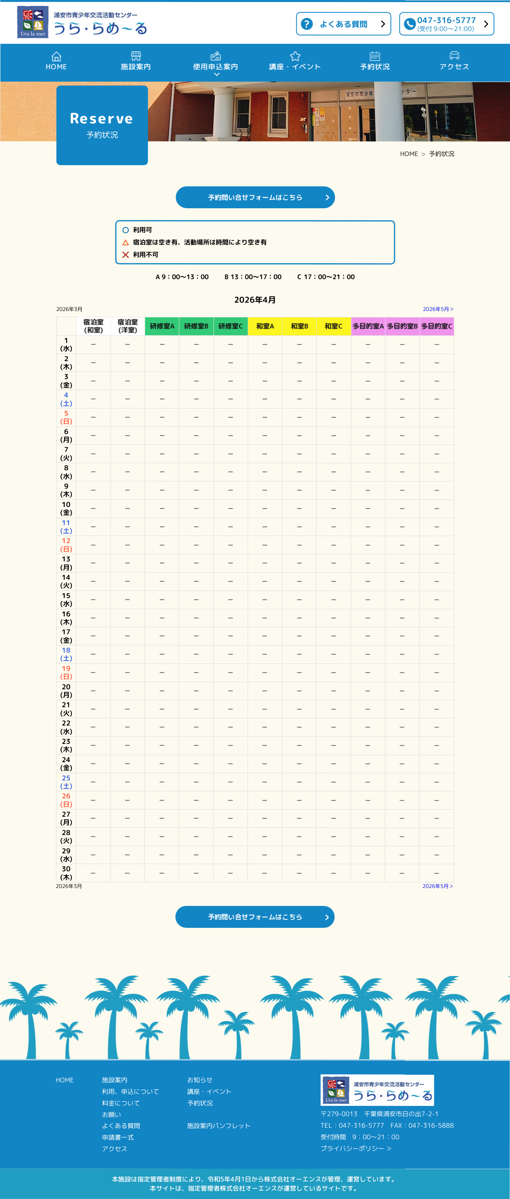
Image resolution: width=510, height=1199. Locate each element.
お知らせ (200, 1080)
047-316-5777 (446, 23)
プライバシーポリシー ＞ (356, 1148)
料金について (121, 1103)
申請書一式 (118, 1137)
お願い (111, 1114)
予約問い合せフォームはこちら (255, 197)
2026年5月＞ (438, 309)
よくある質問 (343, 23)
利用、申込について (130, 1091)
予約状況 (441, 153)
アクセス (114, 1148)
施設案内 (114, 1080)
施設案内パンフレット (219, 1125)
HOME (409, 153)
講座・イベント (209, 1091)
